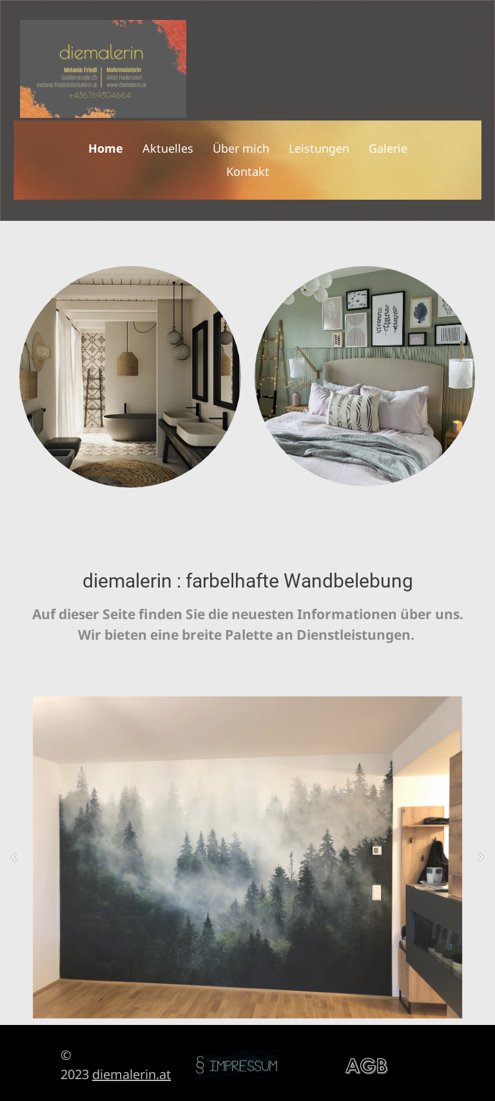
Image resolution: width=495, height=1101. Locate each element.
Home (105, 148)
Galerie (388, 148)
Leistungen (319, 148)
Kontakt (247, 171)
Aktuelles (167, 148)
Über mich (241, 148)
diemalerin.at (131, 1074)
